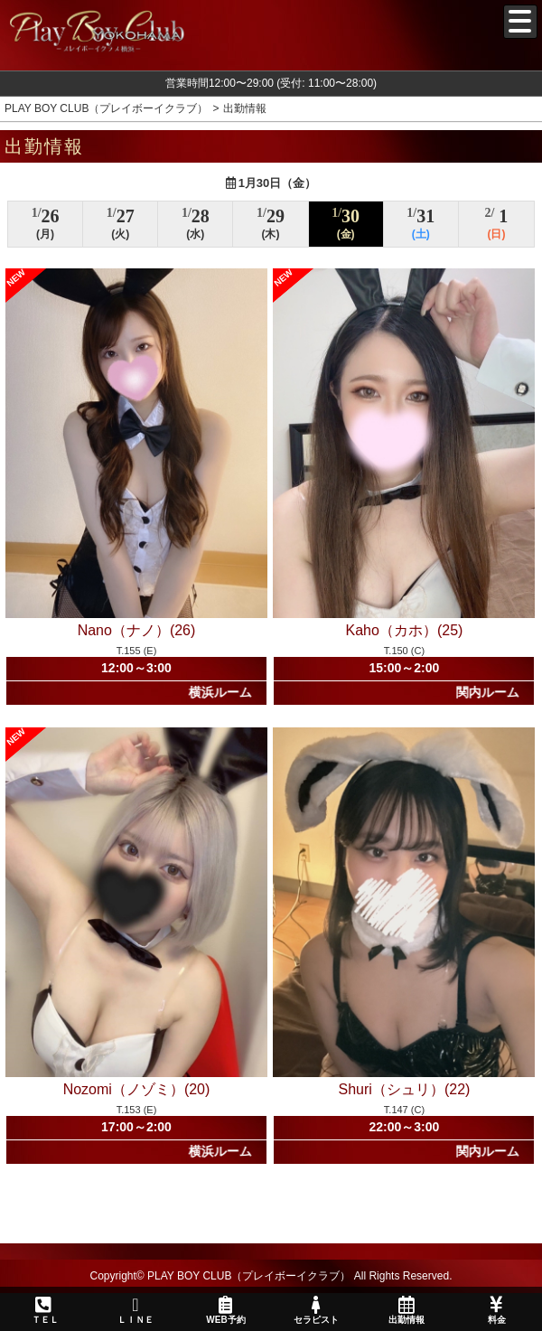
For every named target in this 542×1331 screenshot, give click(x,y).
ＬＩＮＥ (135, 1310)
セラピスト (316, 1310)
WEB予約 (226, 1310)
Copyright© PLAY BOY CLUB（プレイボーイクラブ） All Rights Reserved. (271, 1276)
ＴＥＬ (45, 1311)
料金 (497, 1310)
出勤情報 (406, 1310)
